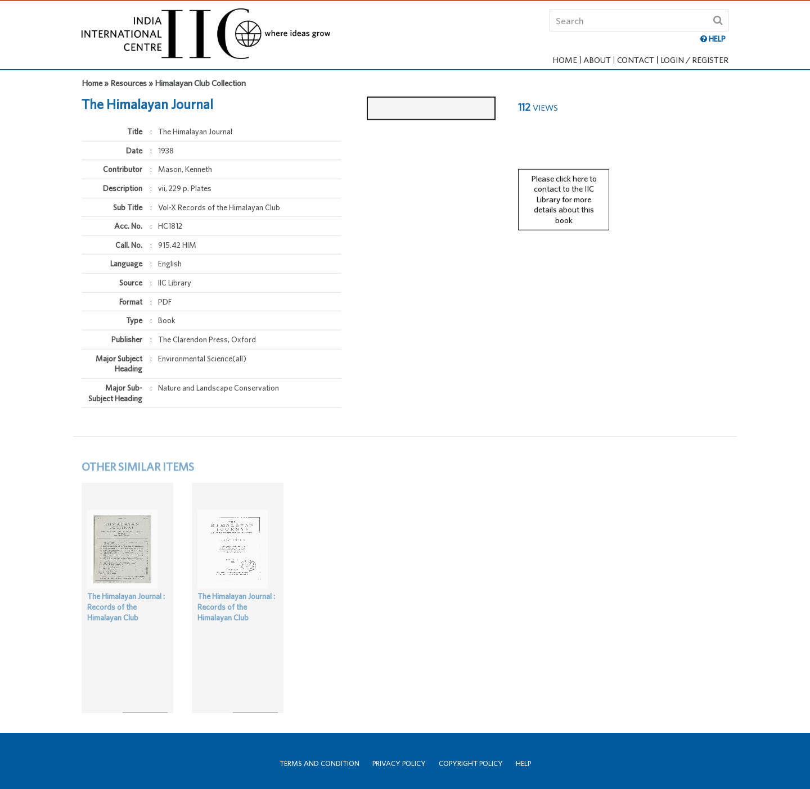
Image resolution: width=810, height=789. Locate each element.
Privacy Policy (399, 763)
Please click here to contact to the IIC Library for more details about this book (564, 194)
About (597, 60)
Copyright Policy (471, 763)
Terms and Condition (319, 763)
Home (564, 60)
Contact (635, 60)
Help (523, 763)
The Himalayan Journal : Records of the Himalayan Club (126, 616)
